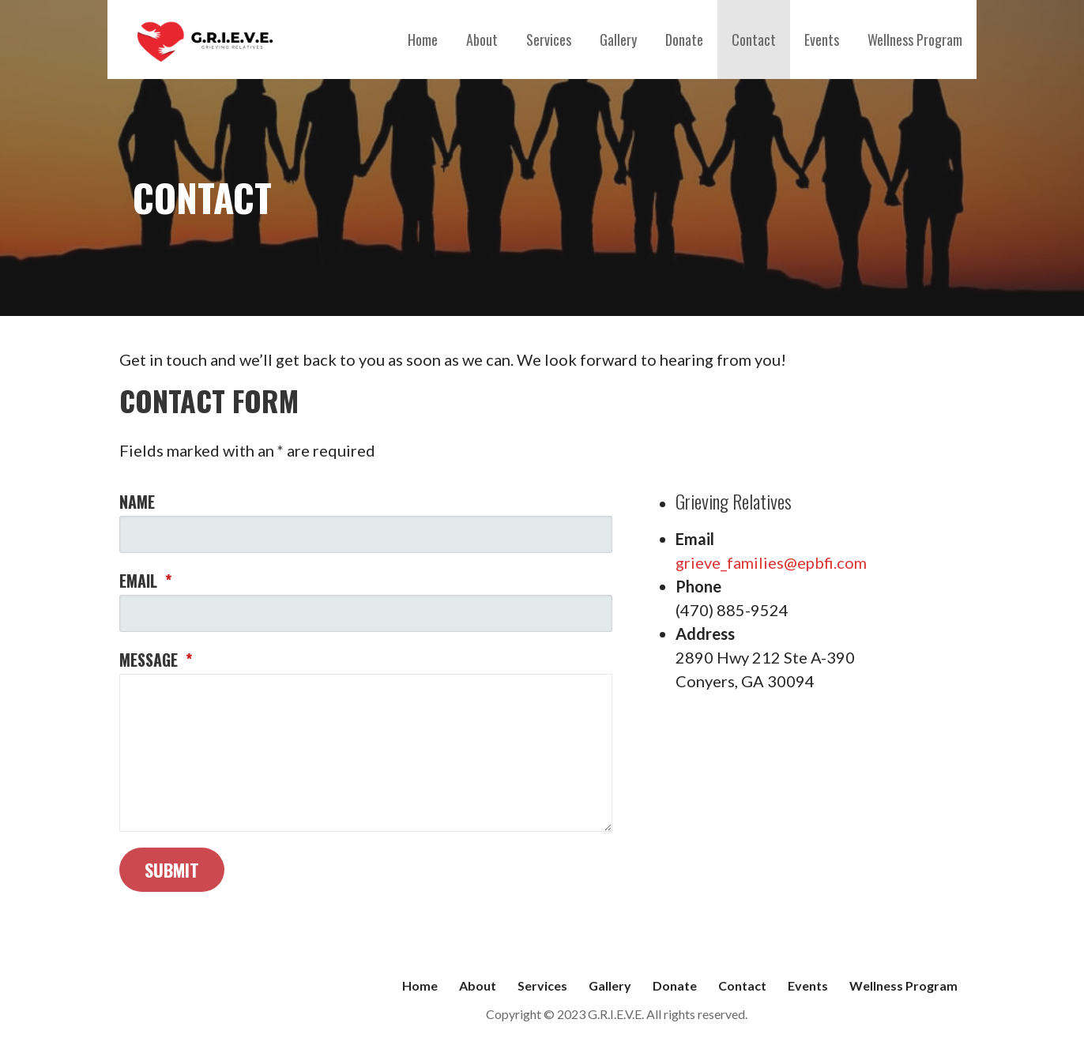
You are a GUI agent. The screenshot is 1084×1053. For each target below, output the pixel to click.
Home (423, 39)
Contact (754, 39)
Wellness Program (915, 39)
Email (145, 580)
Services (548, 39)
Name (137, 501)
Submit (172, 869)
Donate (684, 39)
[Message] (365, 753)
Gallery (618, 39)
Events (821, 39)
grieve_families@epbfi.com (771, 562)
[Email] (365, 613)
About (482, 39)
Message (155, 659)
